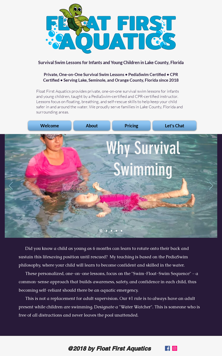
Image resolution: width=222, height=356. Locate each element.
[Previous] (11, 186)
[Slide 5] (111, 231)
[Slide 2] (106, 231)
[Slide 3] (116, 231)
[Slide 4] (121, 231)
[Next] (211, 186)
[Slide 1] (101, 231)
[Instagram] (174, 348)
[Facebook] (167, 348)
